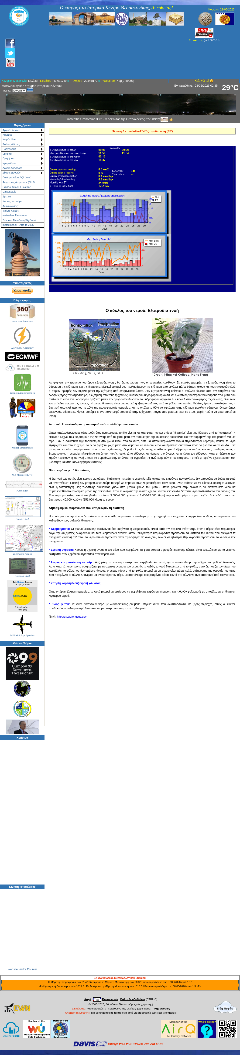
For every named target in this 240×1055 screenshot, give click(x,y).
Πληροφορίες (161, 1008)
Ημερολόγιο (9, 163)
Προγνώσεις (9, 148)
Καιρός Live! (9, 139)
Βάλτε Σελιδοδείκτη (132, 999)
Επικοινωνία (9, 191)
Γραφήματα (9, 158)
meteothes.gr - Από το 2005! (18, 224)
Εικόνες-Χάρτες (11, 144)
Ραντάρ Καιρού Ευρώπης (17, 187)
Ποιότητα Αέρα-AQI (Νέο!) (17, 177)
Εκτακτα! (7, 153)
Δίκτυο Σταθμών (12, 172)
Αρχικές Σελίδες (11, 130)
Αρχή (87, 999)
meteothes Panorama (15, 215)
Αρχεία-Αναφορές (12, 168)
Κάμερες (7, 134)
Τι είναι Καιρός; (11, 210)
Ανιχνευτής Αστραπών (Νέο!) (19, 182)
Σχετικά (7, 196)
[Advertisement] (95, 52)
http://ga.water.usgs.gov (71, 616)
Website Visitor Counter (22, 969)
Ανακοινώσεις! (10, 206)
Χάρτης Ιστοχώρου (13, 201)
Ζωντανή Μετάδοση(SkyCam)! (19, 220)
